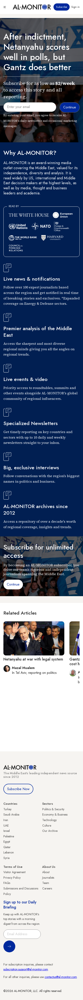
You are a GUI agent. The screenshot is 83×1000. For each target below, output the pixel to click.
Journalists (48, 877)
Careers (47, 888)
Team (45, 883)
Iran (5, 820)
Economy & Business (55, 814)
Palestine (8, 836)
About (45, 872)
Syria (6, 858)
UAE (6, 825)
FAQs (6, 883)
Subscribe (61, 7)
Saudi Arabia (11, 814)
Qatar (7, 847)
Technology (49, 820)
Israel (6, 831)
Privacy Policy (12, 877)
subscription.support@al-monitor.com (25, 969)
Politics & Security (53, 809)
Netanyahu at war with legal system (33, 659)
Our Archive (50, 831)
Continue (13, 584)
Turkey (7, 809)
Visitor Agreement (14, 872)
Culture (46, 825)
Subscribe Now (18, 789)
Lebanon (8, 852)
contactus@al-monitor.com (61, 977)
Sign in (75, 7)
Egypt (6, 841)
